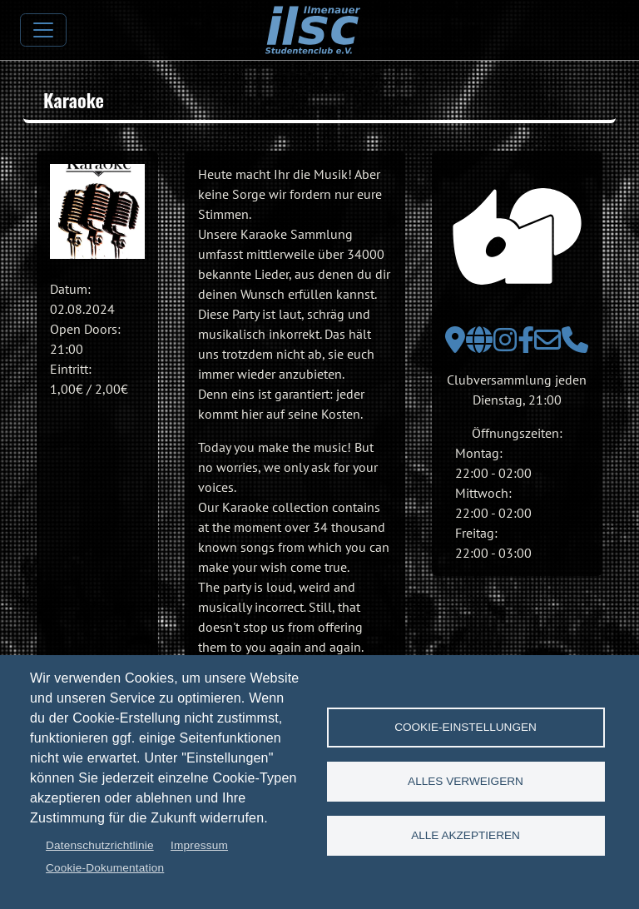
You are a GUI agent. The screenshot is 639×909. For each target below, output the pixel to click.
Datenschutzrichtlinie (100, 845)
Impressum (199, 845)
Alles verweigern (465, 781)
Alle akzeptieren (465, 835)
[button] (97, 211)
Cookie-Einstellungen (465, 727)
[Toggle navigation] (43, 30)
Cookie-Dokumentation (105, 868)
